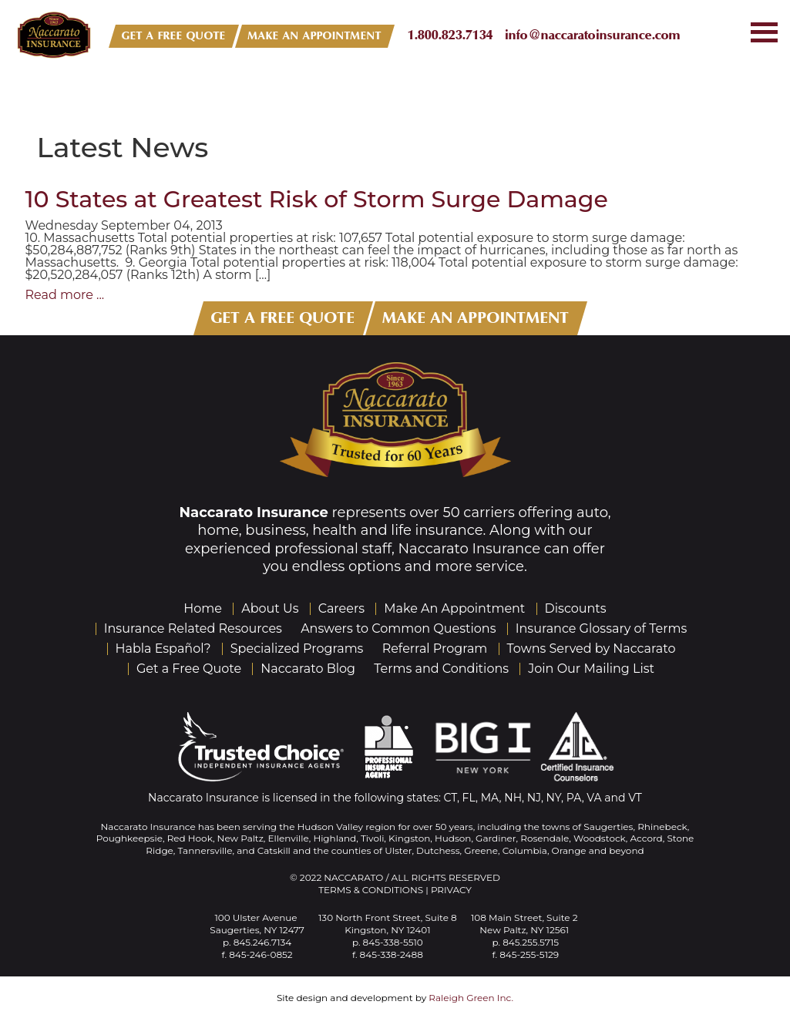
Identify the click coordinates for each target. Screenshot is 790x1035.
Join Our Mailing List (591, 668)
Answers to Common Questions (398, 628)
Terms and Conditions (441, 668)
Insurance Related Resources (193, 628)
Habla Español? (163, 648)
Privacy (451, 890)
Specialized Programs (297, 648)
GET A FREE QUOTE (174, 35)
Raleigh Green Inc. (471, 997)
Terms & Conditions (370, 890)
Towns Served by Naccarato (591, 648)
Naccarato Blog (308, 668)
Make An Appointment (454, 608)
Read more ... (65, 294)
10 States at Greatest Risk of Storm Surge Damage (316, 199)
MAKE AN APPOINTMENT (315, 35)
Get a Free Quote (188, 668)
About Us (269, 608)
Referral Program (435, 648)
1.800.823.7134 (450, 35)
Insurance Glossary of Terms (601, 628)
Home (202, 608)
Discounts (576, 608)
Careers (341, 608)
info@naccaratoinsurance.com (593, 35)
